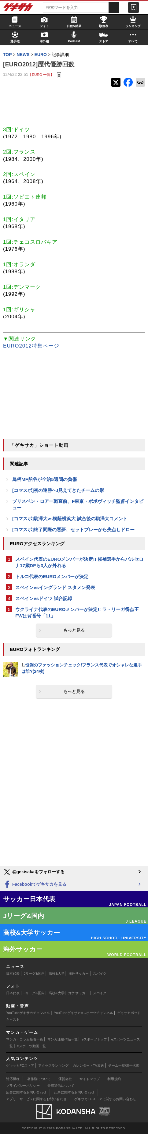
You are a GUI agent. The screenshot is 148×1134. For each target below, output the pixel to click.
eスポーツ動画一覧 (31, 1046)
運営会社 (65, 1079)
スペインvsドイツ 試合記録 (43, 598)
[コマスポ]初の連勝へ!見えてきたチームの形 (58, 490)
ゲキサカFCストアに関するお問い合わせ (105, 1099)
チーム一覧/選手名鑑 (123, 1065)
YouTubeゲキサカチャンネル (28, 1013)
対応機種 (13, 1079)
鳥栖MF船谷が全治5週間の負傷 (44, 479)
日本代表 (13, 973)
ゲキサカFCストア (20, 1065)
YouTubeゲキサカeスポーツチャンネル (83, 1013)
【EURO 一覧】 (41, 74)
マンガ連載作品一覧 (62, 1039)
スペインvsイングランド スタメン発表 (55, 587)
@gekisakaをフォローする (34, 872)
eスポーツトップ (94, 1039)
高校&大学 (56, 973)
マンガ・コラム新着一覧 (24, 1039)
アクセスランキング (53, 1065)
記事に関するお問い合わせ (74, 1092)
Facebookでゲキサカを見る (34, 884)
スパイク (99, 973)
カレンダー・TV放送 (88, 1065)
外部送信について (60, 1085)
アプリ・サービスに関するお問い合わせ (36, 1099)
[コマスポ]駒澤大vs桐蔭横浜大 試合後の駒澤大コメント (70, 518)
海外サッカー (78, 973)
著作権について (39, 1079)
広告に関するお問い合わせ (26, 1092)
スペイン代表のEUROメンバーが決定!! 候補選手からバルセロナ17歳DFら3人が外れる (79, 562)
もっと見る (74, 630)
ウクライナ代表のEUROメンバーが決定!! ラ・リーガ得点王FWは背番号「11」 (77, 612)
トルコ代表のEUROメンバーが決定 (51, 576)
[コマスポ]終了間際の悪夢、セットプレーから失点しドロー (73, 529)
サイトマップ (90, 1079)
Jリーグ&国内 (34, 973)
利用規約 (114, 1079)
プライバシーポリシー (23, 1085)
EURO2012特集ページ (31, 346)
